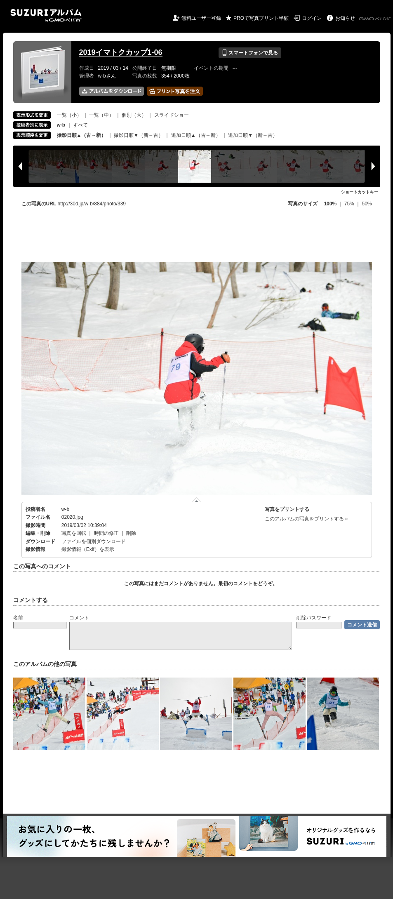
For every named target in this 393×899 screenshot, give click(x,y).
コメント (79, 618)
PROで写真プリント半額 (261, 18)
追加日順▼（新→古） (253, 135)
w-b (65, 509)
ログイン (312, 18)
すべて (80, 125)
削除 (131, 533)
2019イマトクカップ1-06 (120, 52)
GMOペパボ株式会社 (375, 19)
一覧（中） (101, 115)
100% (330, 204)
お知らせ (345, 18)
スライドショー (171, 115)
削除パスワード (314, 618)
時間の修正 (106, 533)
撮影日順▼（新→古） (138, 135)
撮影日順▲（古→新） (81, 135)
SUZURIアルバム (46, 15)
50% (367, 204)
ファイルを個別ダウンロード (93, 541)
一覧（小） (69, 115)
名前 (18, 618)
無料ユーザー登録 (201, 18)
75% (349, 204)
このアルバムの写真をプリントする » (306, 519)
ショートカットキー (359, 192)
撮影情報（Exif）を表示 (87, 549)
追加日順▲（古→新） (196, 135)
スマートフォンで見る (250, 52)
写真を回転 (73, 533)
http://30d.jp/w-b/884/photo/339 (92, 204)
